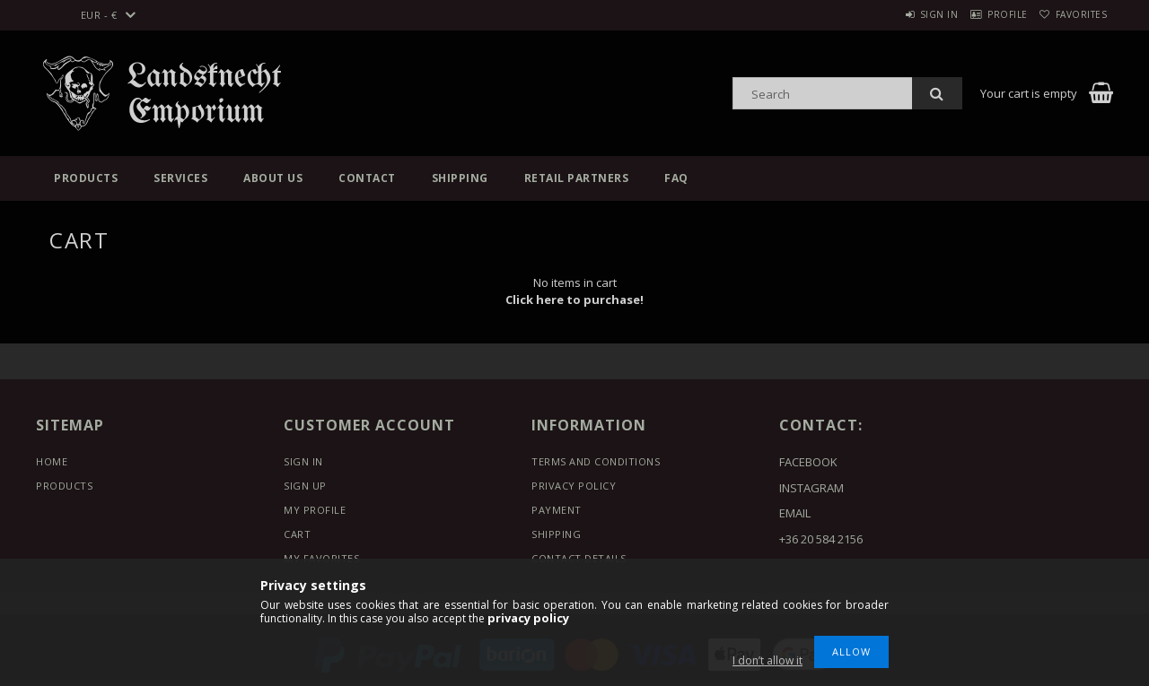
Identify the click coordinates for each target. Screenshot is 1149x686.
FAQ (676, 178)
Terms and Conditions (595, 461)
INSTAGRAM (811, 488)
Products (86, 178)
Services (180, 178)
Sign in (902, 14)
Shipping (460, 178)
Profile (986, 14)
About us (273, 178)
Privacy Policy (573, 485)
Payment (556, 510)
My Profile (315, 510)
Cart (297, 534)
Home (51, 461)
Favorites (1074, 14)
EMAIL (795, 513)
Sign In (303, 461)
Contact (367, 178)
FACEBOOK (808, 462)
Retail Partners (576, 178)
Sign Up (305, 485)
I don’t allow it (767, 660)
